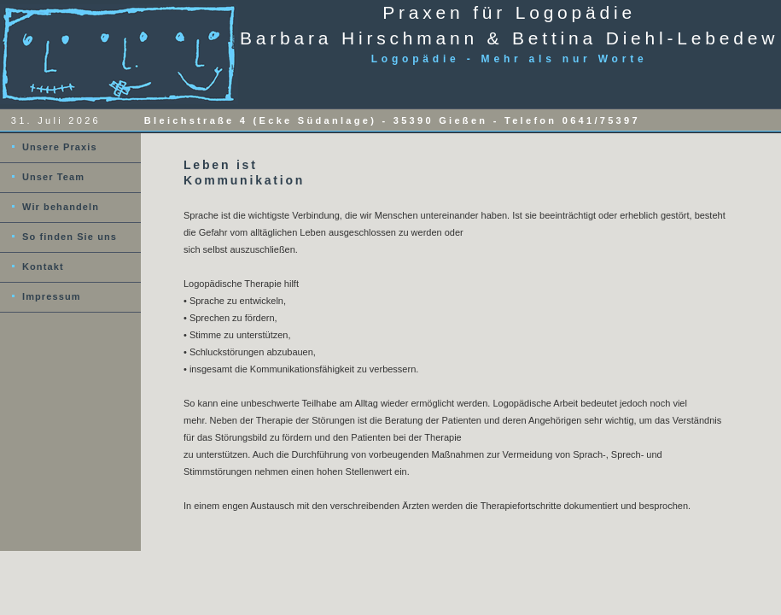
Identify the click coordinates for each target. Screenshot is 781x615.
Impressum (51, 296)
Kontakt (43, 266)
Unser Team (53, 177)
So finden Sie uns (69, 236)
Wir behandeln (60, 207)
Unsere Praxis (59, 147)
